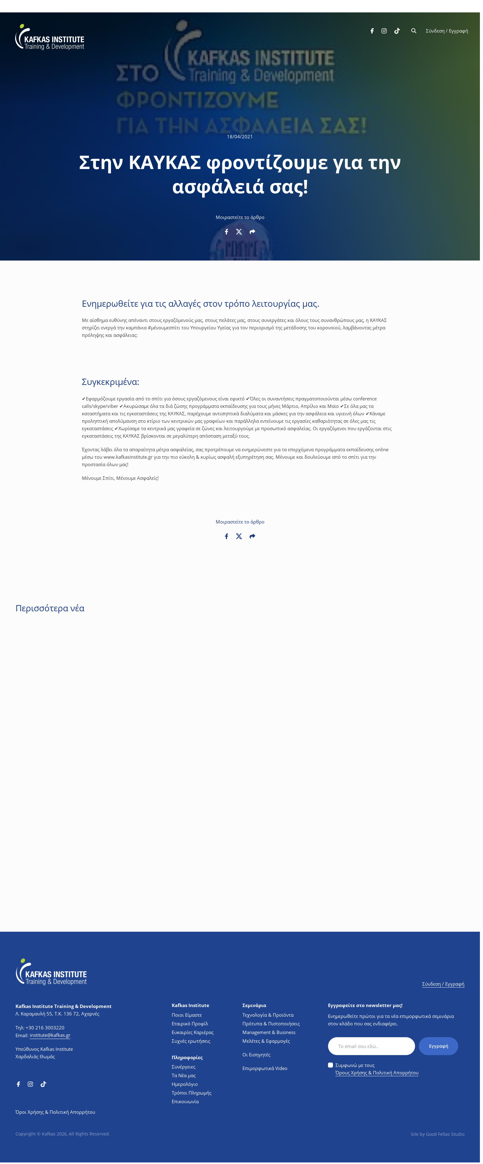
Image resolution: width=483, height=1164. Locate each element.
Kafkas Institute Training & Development (64, 1006)
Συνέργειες (183, 1067)
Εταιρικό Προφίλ (190, 1023)
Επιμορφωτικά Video (264, 1068)
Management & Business (268, 1032)
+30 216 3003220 (45, 1027)
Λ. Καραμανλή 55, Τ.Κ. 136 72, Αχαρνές (57, 1013)
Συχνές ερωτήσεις (191, 1041)
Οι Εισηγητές (256, 1054)
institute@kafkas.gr (50, 1035)
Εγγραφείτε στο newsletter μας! (365, 1005)
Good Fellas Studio (445, 1134)
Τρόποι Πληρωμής (191, 1093)
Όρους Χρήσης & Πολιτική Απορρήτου (377, 1072)
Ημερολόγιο (185, 1084)
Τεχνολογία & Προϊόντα (268, 1015)
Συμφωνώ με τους (377, 1069)
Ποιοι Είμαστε (187, 1015)
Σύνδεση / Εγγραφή (446, 32)
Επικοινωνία (185, 1101)
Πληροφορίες (187, 1057)
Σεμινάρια (254, 1005)
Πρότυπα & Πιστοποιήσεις (271, 1023)
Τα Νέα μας (184, 1075)
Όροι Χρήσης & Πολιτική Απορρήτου (55, 1112)
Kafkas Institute (190, 1005)
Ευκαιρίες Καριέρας (193, 1032)
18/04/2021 (240, 137)
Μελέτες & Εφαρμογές (266, 1041)
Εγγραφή (438, 1046)
